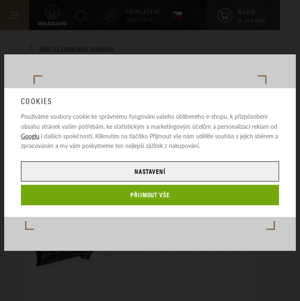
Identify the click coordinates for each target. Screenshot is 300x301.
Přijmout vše (150, 194)
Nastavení (150, 171)
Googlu (30, 136)
